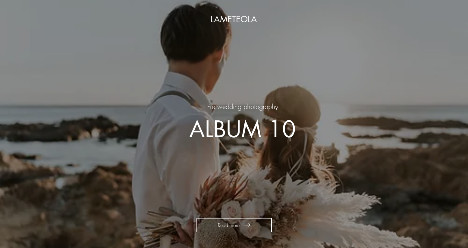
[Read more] (234, 225)
